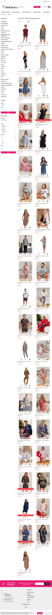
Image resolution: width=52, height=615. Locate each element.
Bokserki (2, 68)
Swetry (3, 51)
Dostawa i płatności (30, 595)
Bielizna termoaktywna (6, 41)
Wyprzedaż (3, 89)
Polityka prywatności (30, 597)
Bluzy (2, 53)
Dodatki (2, 29)
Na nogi (3, 87)
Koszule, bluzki (5, 45)
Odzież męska (46, 12)
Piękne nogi (4, 32)
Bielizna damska (6, 12)
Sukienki (3, 43)
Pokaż (8, 152)
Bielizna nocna (4, 25)
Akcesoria (3, 81)
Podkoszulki (3, 73)
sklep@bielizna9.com (8, 599)
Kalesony (2, 75)
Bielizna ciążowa (5, 79)
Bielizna (3, 91)
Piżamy (2, 64)
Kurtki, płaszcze (4, 54)
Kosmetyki (3, 56)
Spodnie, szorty (5, 47)
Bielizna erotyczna (5, 30)
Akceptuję (40, 613)
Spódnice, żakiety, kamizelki (7, 49)
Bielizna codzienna (5, 37)
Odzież (2, 27)
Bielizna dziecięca (27, 12)
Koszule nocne (3, 62)
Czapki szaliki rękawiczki (6, 85)
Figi (1, 77)
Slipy (2, 70)
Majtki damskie (4, 23)
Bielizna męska (16, 12)
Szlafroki (2, 72)
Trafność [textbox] (19, 21)
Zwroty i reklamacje (30, 592)
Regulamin (29, 593)
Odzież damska (37, 12)
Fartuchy (3, 58)
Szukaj (8, 112)
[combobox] (23, 22)
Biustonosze (4, 21)
